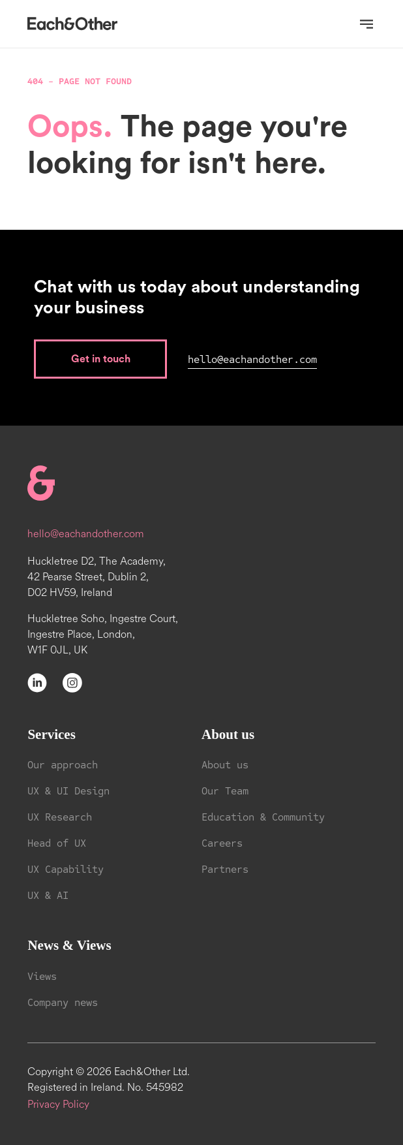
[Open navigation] (366, 24)
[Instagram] (72, 682)
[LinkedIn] (37, 682)
